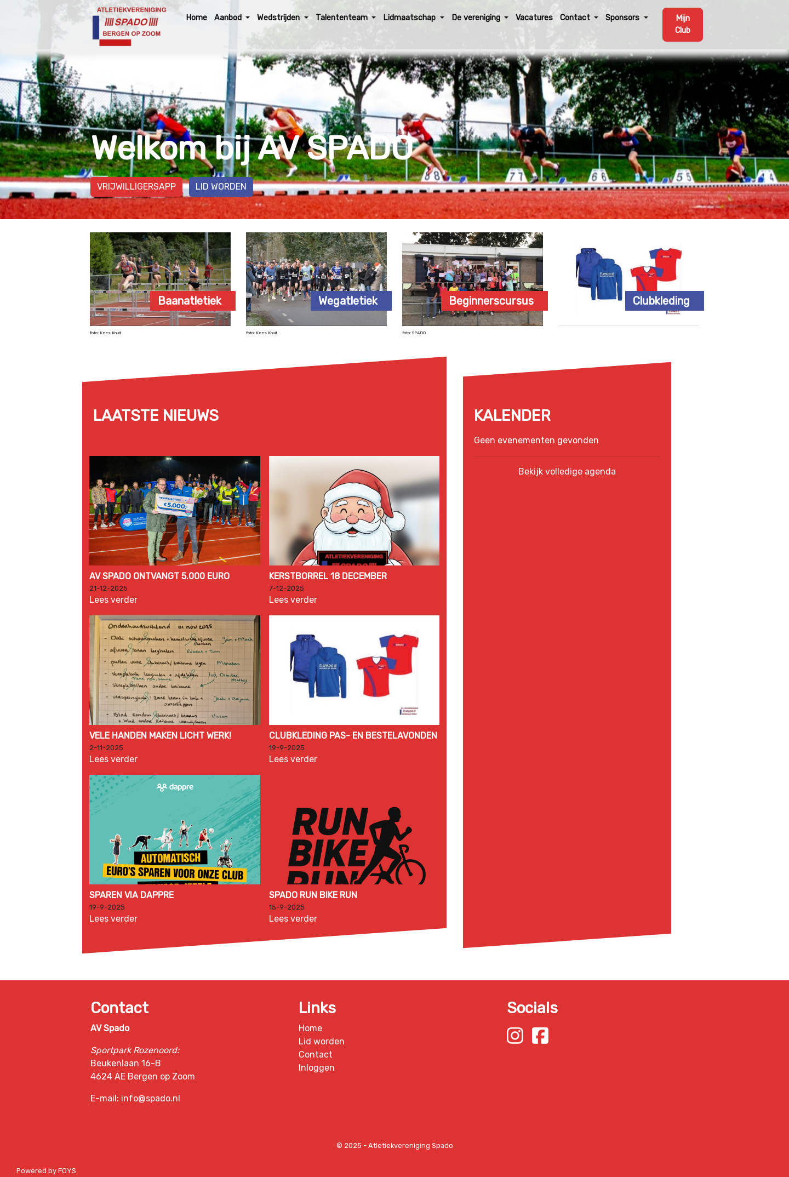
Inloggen (317, 1067)
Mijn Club (682, 24)
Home (196, 17)
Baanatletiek (189, 300)
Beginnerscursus (491, 300)
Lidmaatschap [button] (410, 17)
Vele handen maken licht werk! (160, 735)
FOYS (67, 1171)
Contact (316, 1054)
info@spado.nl (150, 1098)
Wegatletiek (348, 300)
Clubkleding (661, 300)
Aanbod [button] (229, 17)
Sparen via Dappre (131, 895)
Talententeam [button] (343, 17)
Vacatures (534, 17)
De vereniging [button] (476, 17)
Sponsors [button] (623, 17)
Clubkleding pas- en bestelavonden (353, 735)
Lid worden (221, 186)
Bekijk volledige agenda (567, 471)
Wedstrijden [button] (279, 17)
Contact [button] (576, 17)
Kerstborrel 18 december (328, 576)
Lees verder (113, 600)
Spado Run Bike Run (313, 895)
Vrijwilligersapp (136, 186)
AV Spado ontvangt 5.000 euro (159, 576)
